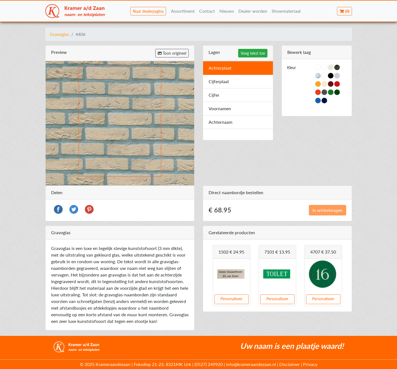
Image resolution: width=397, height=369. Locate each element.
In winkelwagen (327, 210)
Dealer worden (252, 11)
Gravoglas (59, 34)
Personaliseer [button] (231, 298)
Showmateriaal (286, 11)
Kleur (291, 67)
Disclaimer (289, 364)
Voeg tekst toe (253, 53)
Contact (207, 11)
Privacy (310, 364)
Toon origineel (172, 53)
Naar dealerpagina (148, 11)
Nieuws (226, 11)
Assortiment (183, 11)
